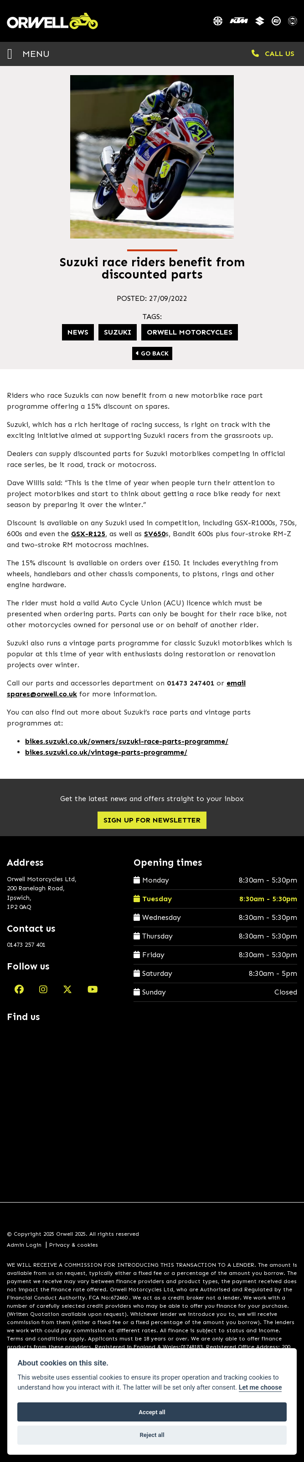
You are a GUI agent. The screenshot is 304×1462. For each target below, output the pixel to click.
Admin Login (24, 1245)
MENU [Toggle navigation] (28, 53)
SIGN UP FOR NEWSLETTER (152, 820)
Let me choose (260, 1387)
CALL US (273, 53)
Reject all (151, 1435)
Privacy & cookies (73, 1245)
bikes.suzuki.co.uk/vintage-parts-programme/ (106, 752)
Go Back (152, 353)
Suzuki (117, 332)
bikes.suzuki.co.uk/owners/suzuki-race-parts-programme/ (126, 741)
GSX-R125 (88, 533)
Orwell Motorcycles (189, 332)
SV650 (154, 533)
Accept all (152, 1412)
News (77, 332)
